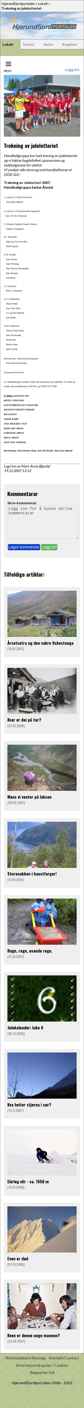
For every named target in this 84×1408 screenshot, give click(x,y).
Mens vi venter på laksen (29, 803)
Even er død (17, 1265)
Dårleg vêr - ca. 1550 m (28, 1188)
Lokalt (43, 3)
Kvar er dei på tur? (24, 726)
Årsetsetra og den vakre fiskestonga (40, 649)
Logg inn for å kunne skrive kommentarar (43, 525)
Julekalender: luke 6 (25, 1034)
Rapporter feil (42, 1378)
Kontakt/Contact (64, 1364)
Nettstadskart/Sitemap (25, 1364)
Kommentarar (22, 493)
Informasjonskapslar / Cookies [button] (42, 1371)
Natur (48, 44)
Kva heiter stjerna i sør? (29, 1111)
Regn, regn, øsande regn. (29, 957)
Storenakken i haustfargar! (32, 880)
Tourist (28, 44)
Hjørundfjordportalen (18, 3)
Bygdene (69, 44)
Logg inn (72, 69)
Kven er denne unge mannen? (33, 1342)
